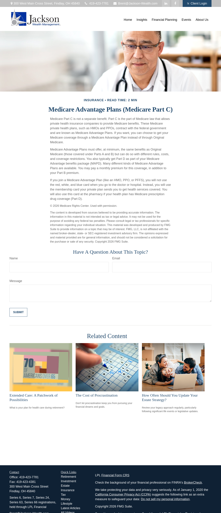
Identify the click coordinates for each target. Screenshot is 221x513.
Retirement (68, 476)
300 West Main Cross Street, (44, 3)
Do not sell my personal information (165, 499)
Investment (68, 481)
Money (65, 499)
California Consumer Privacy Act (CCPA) (123, 494)
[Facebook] (175, 3)
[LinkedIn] (166, 3)
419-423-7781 (96, 3)
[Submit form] (18, 312)
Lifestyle (66, 503)
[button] (127, 20)
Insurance (68, 490)
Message (15, 281)
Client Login (197, 3)
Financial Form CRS (115, 475)
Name (13, 258)
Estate (65, 485)
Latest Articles (70, 508)
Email (116, 258)
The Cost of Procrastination (97, 395)
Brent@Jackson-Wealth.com (135, 3)
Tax (63, 494)
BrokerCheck (193, 482)
